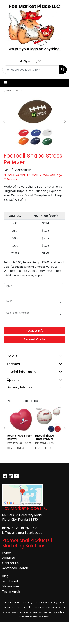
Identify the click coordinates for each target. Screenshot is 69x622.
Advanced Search (15, 568)
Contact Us (10, 563)
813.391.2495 (10, 528)
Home (6, 553)
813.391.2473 (29, 528)
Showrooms (10, 586)
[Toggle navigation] (6, 82)
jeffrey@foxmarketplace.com (23, 533)
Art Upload (10, 581)
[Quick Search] (30, 69)
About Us (8, 558)
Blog (5, 576)
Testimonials (11, 591)
